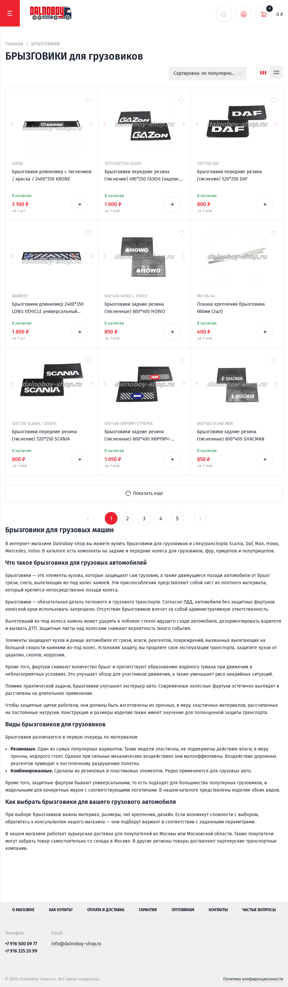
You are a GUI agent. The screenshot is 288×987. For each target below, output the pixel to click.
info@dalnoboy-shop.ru (76, 944)
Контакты (218, 910)
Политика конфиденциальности (253, 979)
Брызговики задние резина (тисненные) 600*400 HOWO (134, 307)
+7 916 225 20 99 (21, 951)
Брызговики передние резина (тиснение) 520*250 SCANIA (44, 435)
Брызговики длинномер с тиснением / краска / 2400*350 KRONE (51, 175)
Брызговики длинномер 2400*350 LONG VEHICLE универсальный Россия (48, 308)
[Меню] (10, 13)
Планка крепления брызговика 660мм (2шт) (231, 307)
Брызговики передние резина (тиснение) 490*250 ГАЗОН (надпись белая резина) (143, 176)
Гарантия (148, 910)
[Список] (276, 72)
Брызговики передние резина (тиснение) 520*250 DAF (229, 175)
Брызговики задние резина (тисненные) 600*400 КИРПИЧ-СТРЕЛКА (137, 436)
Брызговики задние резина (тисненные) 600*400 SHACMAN (231, 435)
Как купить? (61, 910)
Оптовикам (183, 910)
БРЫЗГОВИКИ (45, 44)
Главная (14, 44)
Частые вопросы (259, 910)
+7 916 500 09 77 (21, 944)
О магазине (23, 910)
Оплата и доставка (105, 910)
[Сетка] (263, 72)
